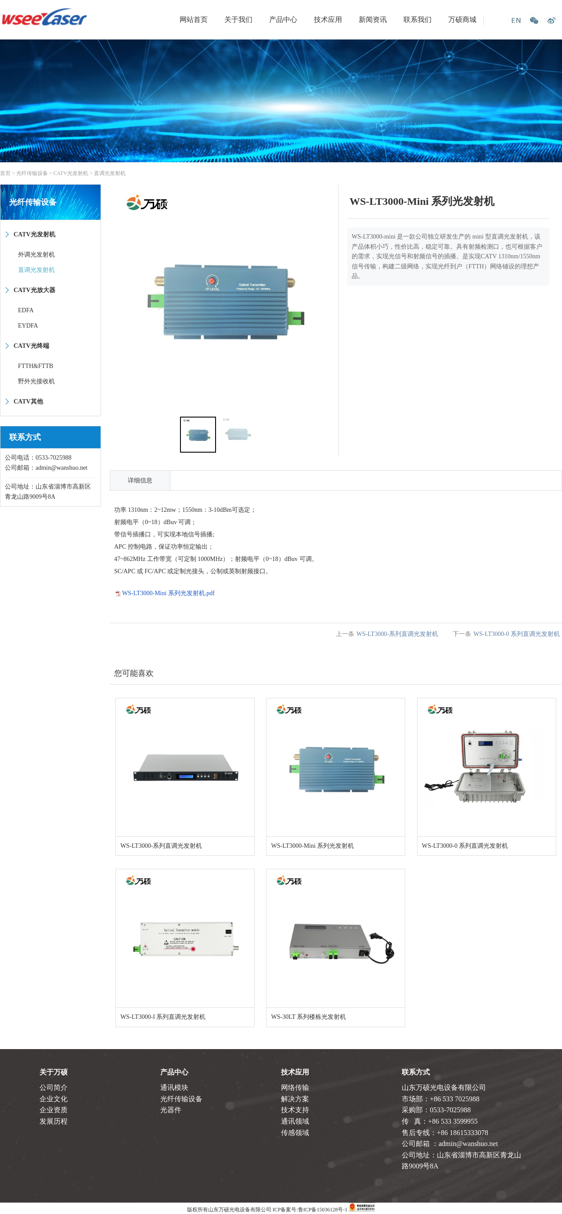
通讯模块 (174, 1087)
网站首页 (194, 19)
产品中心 (283, 19)
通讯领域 (295, 1121)
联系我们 (417, 19)
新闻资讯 (373, 19)
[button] (328, 298)
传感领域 (295, 1132)
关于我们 (238, 19)
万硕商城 (462, 19)
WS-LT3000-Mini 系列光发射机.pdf (168, 593)
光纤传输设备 (32, 173)
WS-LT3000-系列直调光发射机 (397, 634)
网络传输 (295, 1087)
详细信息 (140, 480)
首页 (5, 173)
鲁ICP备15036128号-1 (323, 1210)
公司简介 (54, 1087)
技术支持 (295, 1110)
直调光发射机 (110, 173)
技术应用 (328, 19)
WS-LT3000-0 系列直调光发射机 (516, 634)
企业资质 (54, 1110)
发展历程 (54, 1121)
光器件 (170, 1110)
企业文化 (54, 1099)
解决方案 (295, 1099)
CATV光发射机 (71, 173)
